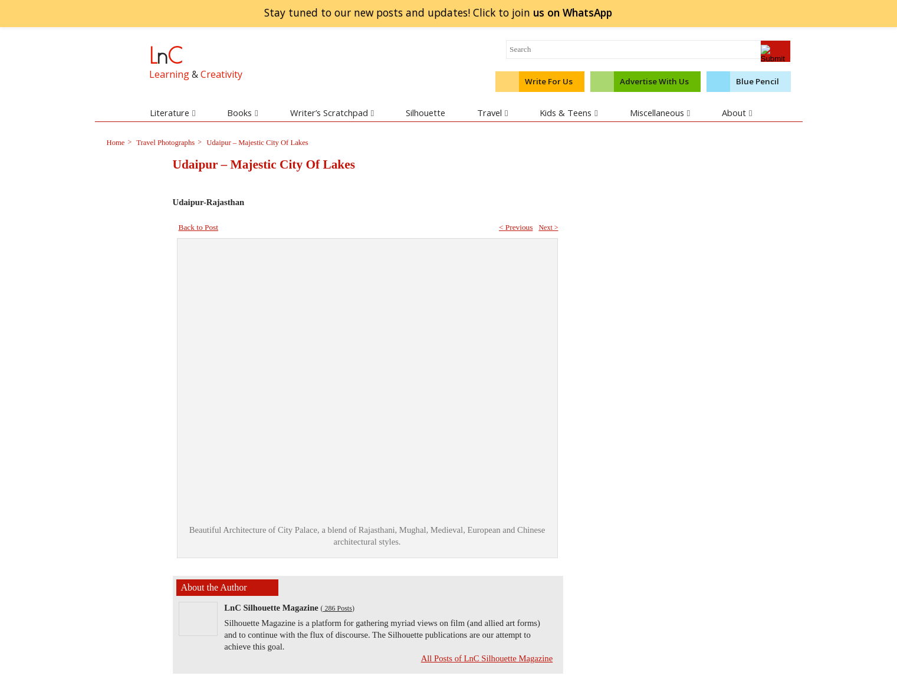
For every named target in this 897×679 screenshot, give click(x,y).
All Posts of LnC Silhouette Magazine (487, 658)
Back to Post (198, 227)
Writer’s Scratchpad (332, 112)
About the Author (214, 587)
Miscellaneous (660, 112)
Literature (172, 112)
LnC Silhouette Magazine (271, 607)
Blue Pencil (757, 81)
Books (242, 112)
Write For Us (549, 81)
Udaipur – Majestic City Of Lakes (256, 143)
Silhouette (425, 112)
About (737, 112)
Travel (492, 112)
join (572, 12)
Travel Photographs (164, 143)
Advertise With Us (654, 81)
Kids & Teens (568, 112)
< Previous (516, 227)
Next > (548, 227)
